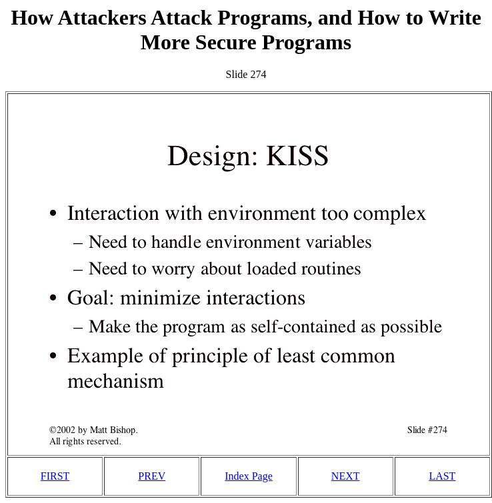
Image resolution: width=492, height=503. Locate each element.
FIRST (55, 476)
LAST (442, 476)
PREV (151, 476)
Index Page (249, 476)
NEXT (345, 476)
